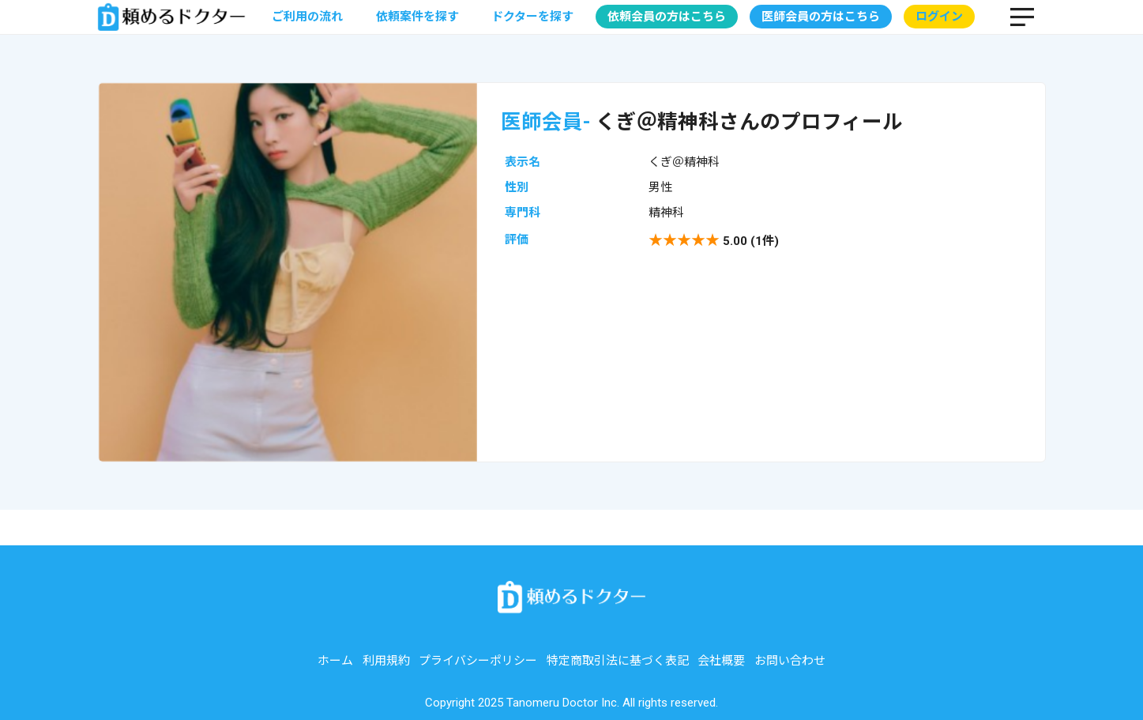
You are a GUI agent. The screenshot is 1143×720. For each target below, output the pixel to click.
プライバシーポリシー (478, 661)
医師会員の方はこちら (820, 16)
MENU (1022, 16)
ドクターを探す (532, 16)
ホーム (335, 661)
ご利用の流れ (307, 16)
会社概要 (721, 661)
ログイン (939, 16)
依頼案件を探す (417, 16)
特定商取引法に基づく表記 (618, 661)
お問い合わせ (789, 661)
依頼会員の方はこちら (666, 16)
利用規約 (386, 661)
